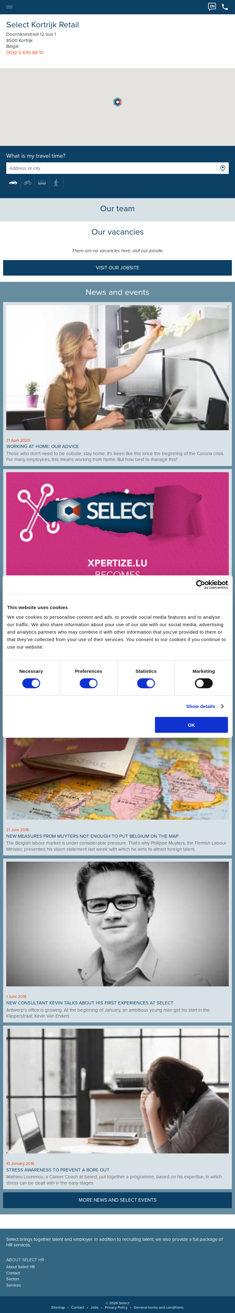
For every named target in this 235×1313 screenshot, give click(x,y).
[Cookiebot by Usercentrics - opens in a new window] (200, 584)
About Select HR (20, 1266)
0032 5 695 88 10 (24, 52)
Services (13, 1285)
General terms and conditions (159, 1307)
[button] (118, 102)
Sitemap (58, 1307)
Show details (200, 706)
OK (191, 725)
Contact (13, 1273)
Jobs (95, 1307)
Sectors (12, 1279)
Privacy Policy (116, 1307)
